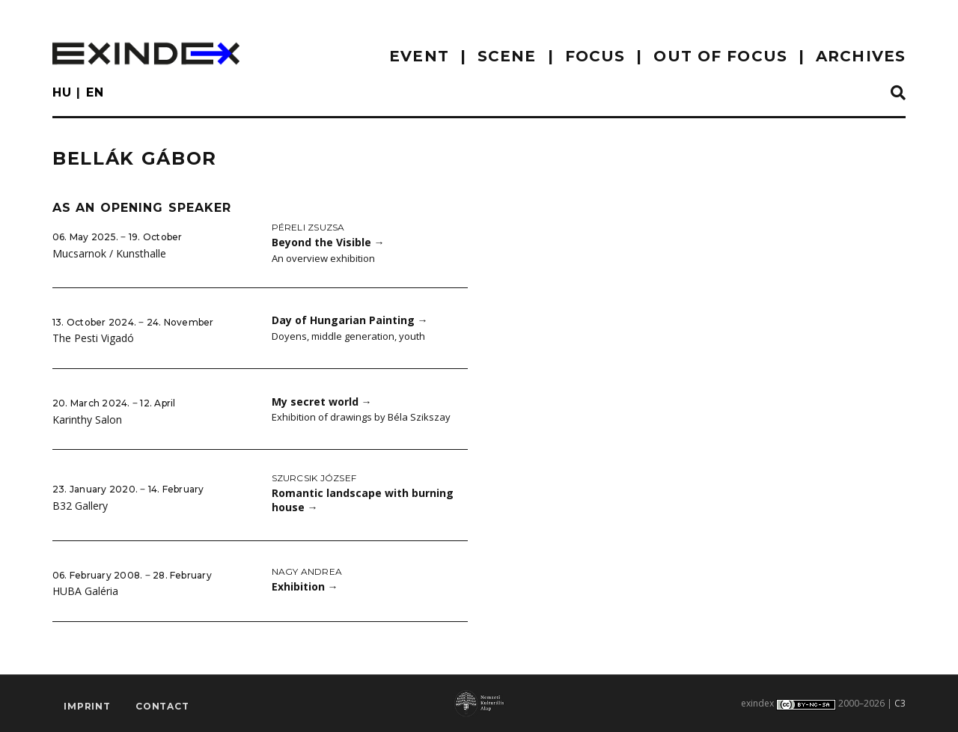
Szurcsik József (314, 478)
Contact (162, 706)
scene (507, 56)
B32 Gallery (80, 505)
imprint (87, 706)
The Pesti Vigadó (93, 338)
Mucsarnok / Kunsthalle (109, 253)
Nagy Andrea (307, 571)
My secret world (322, 401)
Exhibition (305, 586)
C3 (900, 703)
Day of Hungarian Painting (350, 320)
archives (861, 56)
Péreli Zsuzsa (308, 227)
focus (595, 56)
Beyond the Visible (328, 242)
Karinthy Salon (87, 419)
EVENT (419, 56)
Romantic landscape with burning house (363, 500)
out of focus (720, 56)
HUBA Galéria (85, 591)
